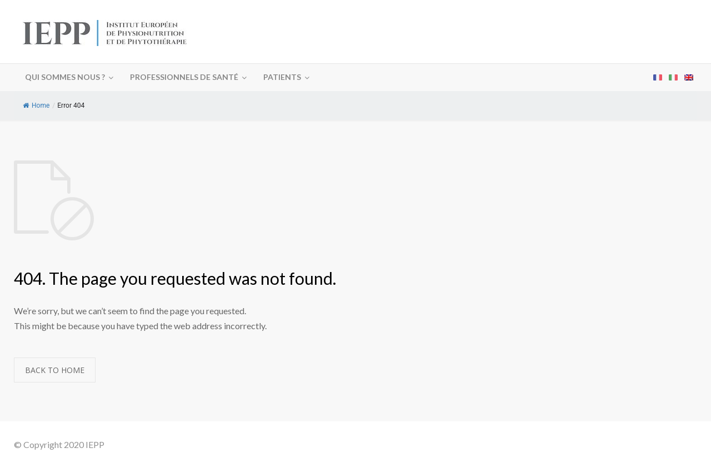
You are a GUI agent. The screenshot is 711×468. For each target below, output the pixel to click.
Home (36, 105)
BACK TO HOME (54, 370)
